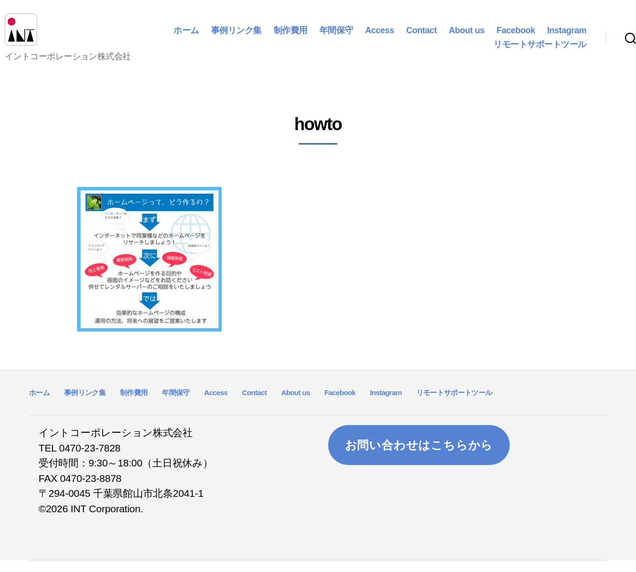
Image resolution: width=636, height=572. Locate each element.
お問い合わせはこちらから (419, 456)
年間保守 (336, 35)
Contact (421, 35)
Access (379, 35)
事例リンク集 (236, 35)
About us (466, 35)
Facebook (515, 35)
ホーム (186, 35)
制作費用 (290, 35)
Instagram (566, 35)
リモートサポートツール (539, 50)
